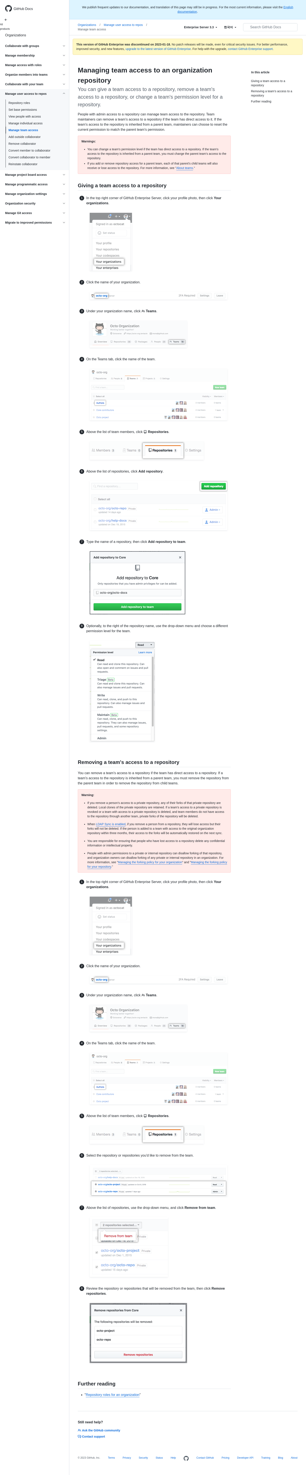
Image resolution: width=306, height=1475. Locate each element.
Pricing (226, 1457)
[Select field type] (201, 27)
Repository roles (19, 103)
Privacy (127, 1457)
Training (265, 1457)
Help (173, 1457)
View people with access (24, 116)
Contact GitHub (205, 1457)
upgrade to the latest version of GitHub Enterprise (158, 49)
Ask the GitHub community (99, 1430)
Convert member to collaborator (29, 150)
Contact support (91, 1436)
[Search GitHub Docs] (270, 27)
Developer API (245, 1457)
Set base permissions (22, 109)
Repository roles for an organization (113, 1395)
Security (143, 1457)
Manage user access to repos (125, 25)
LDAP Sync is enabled (110, 824)
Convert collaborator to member (29, 157)
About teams (184, 168)
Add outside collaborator (24, 137)
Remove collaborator (22, 143)
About (294, 1457)
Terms (111, 1457)
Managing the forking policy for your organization (150, 862)
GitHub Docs (23, 9)
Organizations (15, 35)
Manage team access (23, 130)
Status (159, 1457)
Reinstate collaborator (22, 164)
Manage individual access (25, 123)
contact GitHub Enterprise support (250, 49)
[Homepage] (186, 1458)
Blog (280, 1457)
